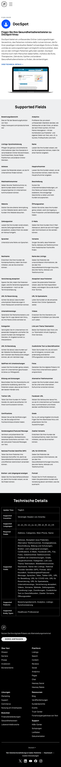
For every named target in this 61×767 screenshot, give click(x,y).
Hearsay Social (38, 683)
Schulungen (37, 728)
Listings (35, 652)
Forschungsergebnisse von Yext (45, 716)
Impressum (48, 753)
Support (4, 700)
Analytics (36, 672)
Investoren (5, 664)
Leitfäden (36, 732)
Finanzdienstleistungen (10, 717)
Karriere (4, 656)
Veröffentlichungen (40, 700)
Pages (34, 675)
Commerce (6, 704)
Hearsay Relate (38, 687)
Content (35, 660)
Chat (34, 679)
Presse (4, 660)
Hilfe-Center (37, 724)
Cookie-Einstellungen (30, 756)
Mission (4, 652)
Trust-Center (37, 712)
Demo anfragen (14, 639)
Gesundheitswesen (9, 721)
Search (35, 656)
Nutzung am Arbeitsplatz (11, 708)
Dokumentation (38, 736)
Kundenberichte (38, 704)
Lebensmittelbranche (10, 724)
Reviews (35, 664)
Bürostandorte (7, 668)
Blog (34, 696)
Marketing (5, 696)
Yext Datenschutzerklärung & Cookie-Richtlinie (23, 753)
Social (34, 668)
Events (34, 708)
